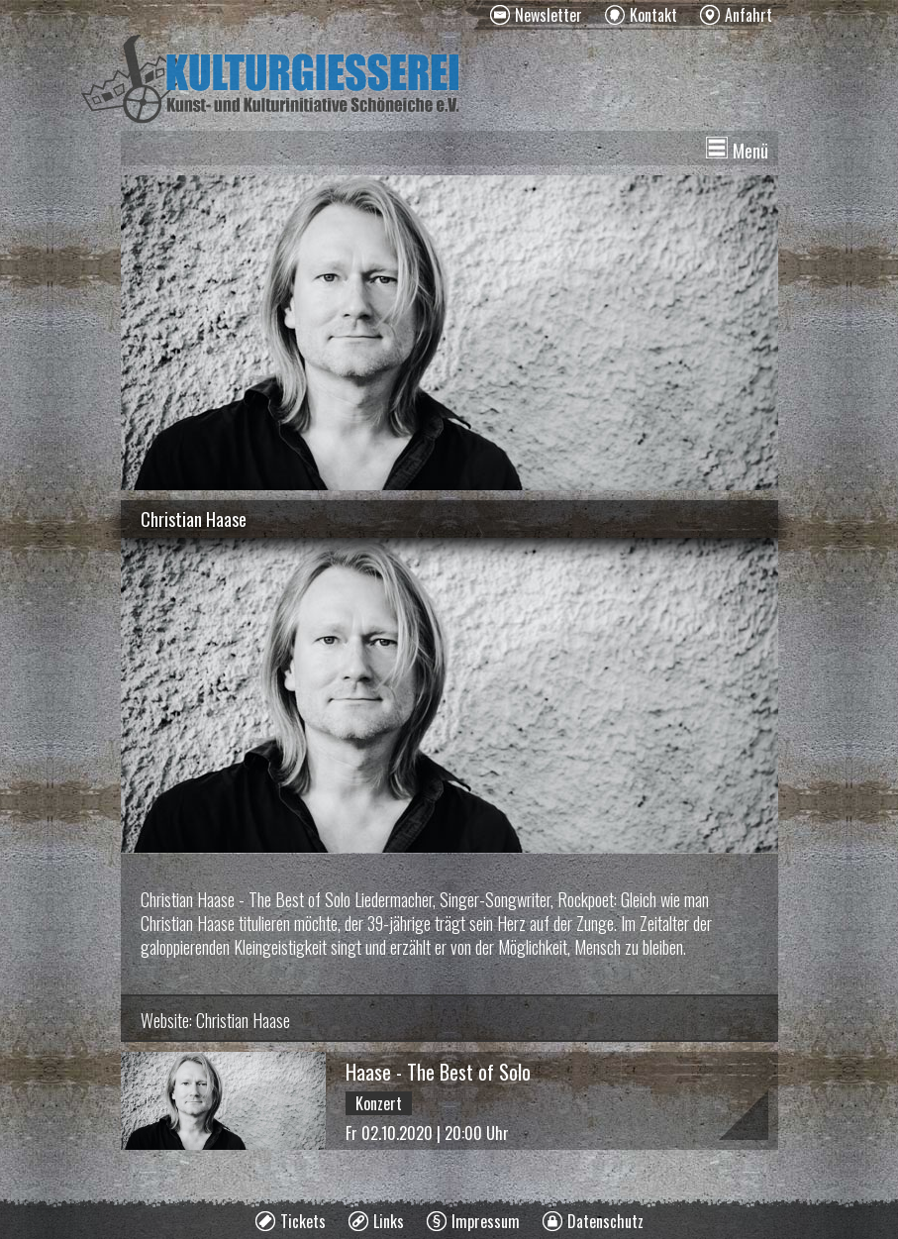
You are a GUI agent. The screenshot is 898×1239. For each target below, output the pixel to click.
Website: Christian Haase (215, 1020)
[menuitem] (536, 15)
